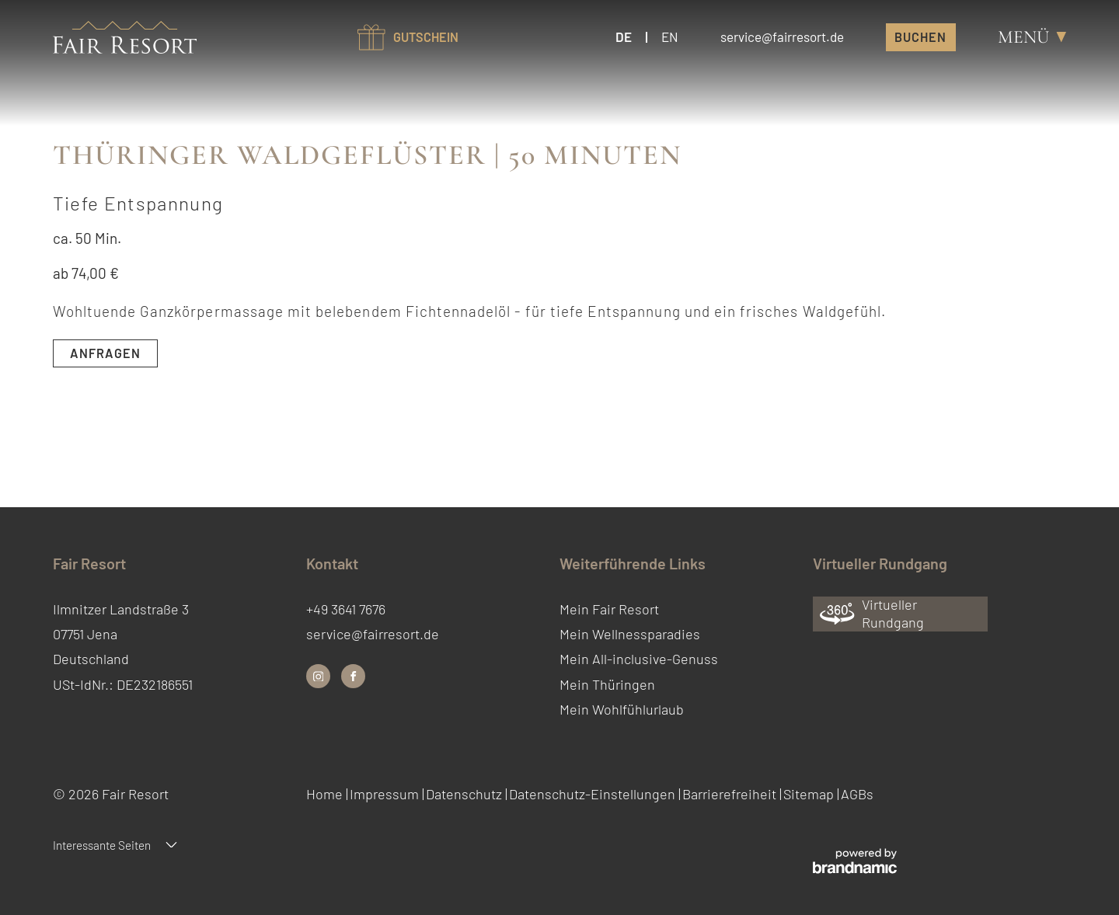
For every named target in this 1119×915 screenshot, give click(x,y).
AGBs (857, 793)
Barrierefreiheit (730, 793)
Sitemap (810, 793)
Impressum (386, 793)
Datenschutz (465, 793)
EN (669, 36)
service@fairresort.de (372, 633)
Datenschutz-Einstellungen (593, 793)
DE (623, 36)
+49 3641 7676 (345, 609)
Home (326, 793)
